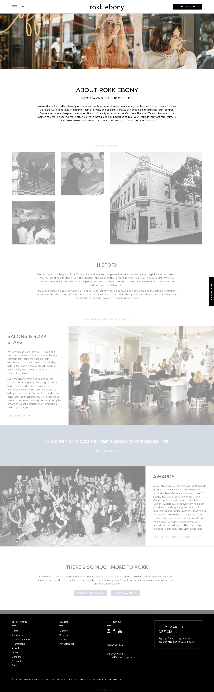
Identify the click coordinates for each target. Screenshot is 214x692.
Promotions (18, 644)
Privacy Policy (62, 679)
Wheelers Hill (66, 644)
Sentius (122, 679)
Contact (16, 661)
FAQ (14, 665)
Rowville (64, 635)
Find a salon (187, 7)
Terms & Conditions (77, 679)
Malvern (63, 631)
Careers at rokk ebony (44, 679)
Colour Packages (21, 639)
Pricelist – (17, 635)
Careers (16, 657)
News (15, 652)
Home (15, 631)
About (15, 648)
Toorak (63, 639)
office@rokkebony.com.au (121, 657)
